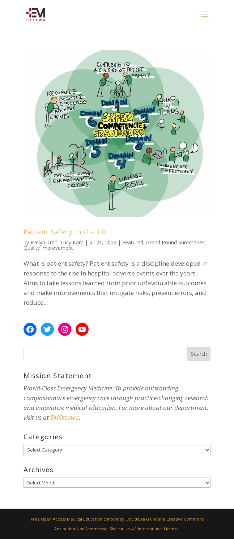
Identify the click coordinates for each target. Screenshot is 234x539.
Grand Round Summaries (175, 242)
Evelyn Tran (44, 242)
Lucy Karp (72, 242)
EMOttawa (64, 417)
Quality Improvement (48, 247)
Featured (132, 242)
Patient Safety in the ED (65, 231)
